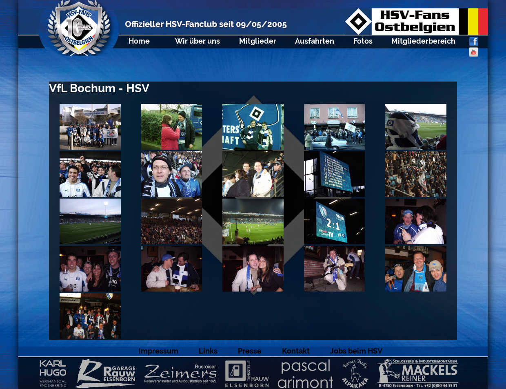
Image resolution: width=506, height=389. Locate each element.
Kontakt (296, 351)
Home (139, 41)
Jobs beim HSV (356, 351)
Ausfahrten (314, 41)
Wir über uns (197, 41)
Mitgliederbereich (423, 41)
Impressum (158, 351)
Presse (250, 351)
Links (208, 351)
